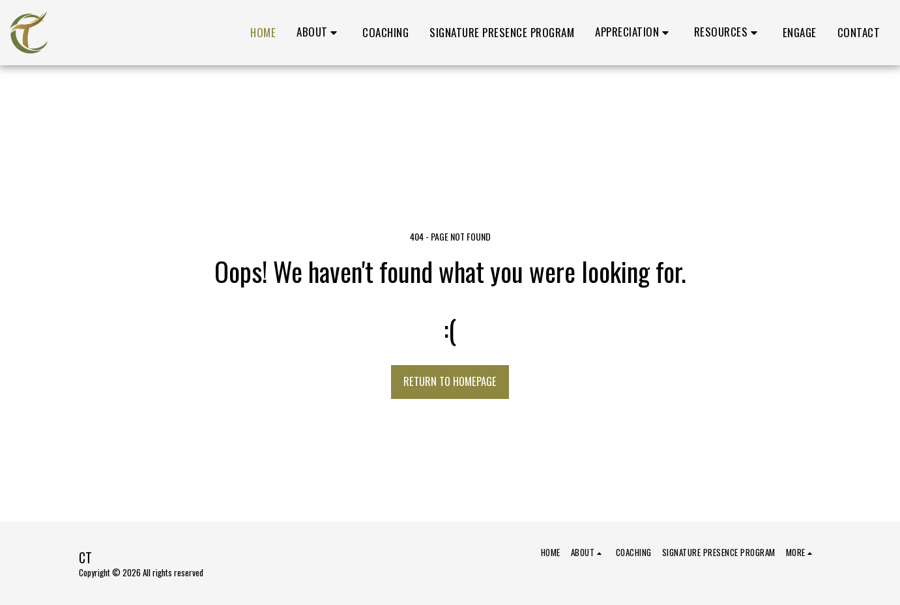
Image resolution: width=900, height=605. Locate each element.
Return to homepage (450, 381)
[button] (319, 32)
